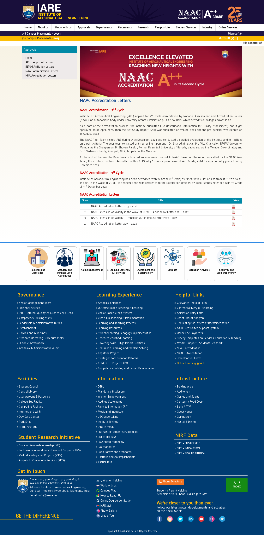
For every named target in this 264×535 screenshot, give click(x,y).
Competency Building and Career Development (126, 368)
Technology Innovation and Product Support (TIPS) (50, 451)
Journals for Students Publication (118, 432)
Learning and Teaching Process (117, 323)
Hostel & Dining (186, 422)
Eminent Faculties (29, 308)
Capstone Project (108, 353)
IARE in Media (106, 427)
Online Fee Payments (190, 333)
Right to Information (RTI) (113, 407)
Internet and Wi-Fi (30, 412)
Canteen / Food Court (190, 402)
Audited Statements (110, 402)
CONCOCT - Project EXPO (113, 363)
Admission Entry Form (190, 313)
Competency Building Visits (35, 318)
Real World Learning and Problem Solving (123, 348)
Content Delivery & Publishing (195, 308)
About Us (43, 28)
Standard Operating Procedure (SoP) (41, 338)
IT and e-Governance (32, 343)
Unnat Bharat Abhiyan (190, 318)
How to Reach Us (108, 496)
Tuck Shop (25, 422)
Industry (207, 28)
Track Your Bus (28, 427)
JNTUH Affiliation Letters (40, 67)
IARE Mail (103, 506)
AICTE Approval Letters (39, 62)
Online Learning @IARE (191, 363)
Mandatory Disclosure (111, 392)
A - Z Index (237, 485)
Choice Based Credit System (115, 313)
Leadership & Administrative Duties (40, 323)
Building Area (185, 387)
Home (28, 28)
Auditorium (183, 392)
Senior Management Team (35, 303)
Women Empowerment (112, 397)
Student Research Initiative (49, 437)
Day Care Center (29, 417)
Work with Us (106, 486)
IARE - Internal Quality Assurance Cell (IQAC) (46, 313)
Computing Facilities (31, 407)
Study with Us (63, 28)
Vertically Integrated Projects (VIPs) (40, 456)
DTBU (101, 387)
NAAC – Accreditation (189, 353)
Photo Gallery (106, 511)
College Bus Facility (30, 402)
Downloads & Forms (189, 358)
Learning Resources (110, 328)
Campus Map (106, 491)
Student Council (28, 387)
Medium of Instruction (111, 412)
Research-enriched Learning (115, 338)
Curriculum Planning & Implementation (121, 318)
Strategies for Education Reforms (118, 358)
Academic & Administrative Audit (39, 348)
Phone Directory (170, 482)
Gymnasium (184, 417)
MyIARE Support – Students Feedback (200, 343)
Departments (104, 28)
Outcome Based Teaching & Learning (120, 308)
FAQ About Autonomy (111, 442)
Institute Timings (108, 422)
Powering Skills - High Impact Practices (121, 343)
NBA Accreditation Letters (41, 76)
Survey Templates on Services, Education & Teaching (209, 338)
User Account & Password (35, 397)
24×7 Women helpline (109, 481)
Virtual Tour (105, 462)
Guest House (185, 412)
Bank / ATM (184, 407)
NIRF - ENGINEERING (188, 444)
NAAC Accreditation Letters (42, 71)
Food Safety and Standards (115, 452)
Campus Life (162, 28)
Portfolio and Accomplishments (116, 457)
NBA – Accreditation (189, 348)
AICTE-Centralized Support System (198, 328)
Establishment (27, 328)
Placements (125, 28)
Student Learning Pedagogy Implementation (125, 333)
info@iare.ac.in (48, 496)
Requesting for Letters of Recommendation (203, 323)
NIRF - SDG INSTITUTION (191, 454)
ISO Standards (106, 447)
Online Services (228, 28)
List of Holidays (107, 437)
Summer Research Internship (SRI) (39, 446)
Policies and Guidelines (33, 333)
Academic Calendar (109, 303)
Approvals (84, 28)
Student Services (186, 28)
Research (143, 28)
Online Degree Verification (114, 501)
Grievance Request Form (192, 303)
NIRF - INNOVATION (188, 449)
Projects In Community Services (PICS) (42, 461)
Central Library (28, 392)
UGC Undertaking (108, 417)
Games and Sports (188, 397)
